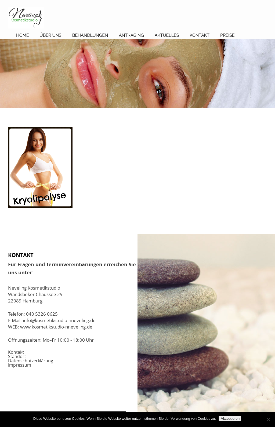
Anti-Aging (131, 35)
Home (22, 35)
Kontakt (199, 35)
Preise (227, 35)
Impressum (19, 365)
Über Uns (50, 35)
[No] (268, 419)
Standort (17, 356)
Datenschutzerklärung (30, 361)
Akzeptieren (230, 419)
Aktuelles (167, 35)
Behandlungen (90, 35)
